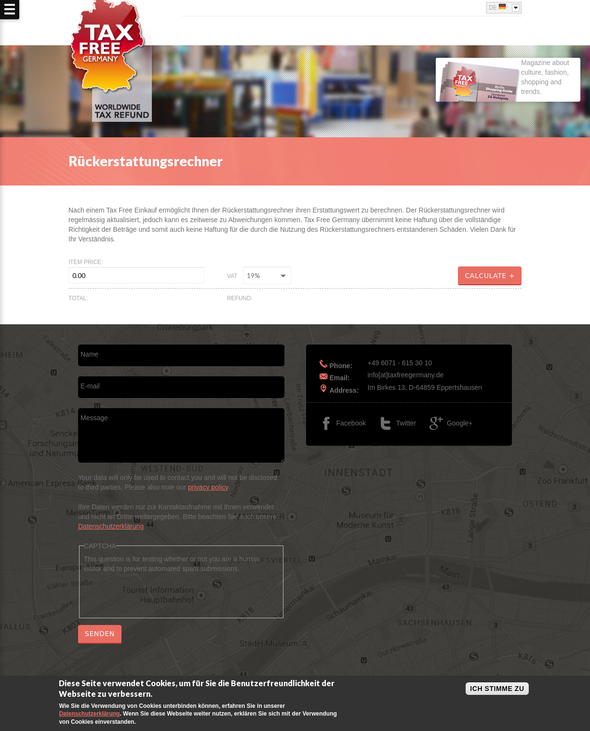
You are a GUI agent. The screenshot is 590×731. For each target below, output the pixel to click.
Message (94, 418)
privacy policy (208, 487)
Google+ (475, 5)
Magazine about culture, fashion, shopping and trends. (502, 86)
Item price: (85, 262)
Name (89, 354)
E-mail (90, 386)
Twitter (464, 5)
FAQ (515, 31)
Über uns (373, 31)
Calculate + (490, 275)
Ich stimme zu (497, 688)
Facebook (454, 5)
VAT (232, 276)
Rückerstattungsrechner (449, 31)
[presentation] (157, 592)
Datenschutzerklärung (111, 526)
